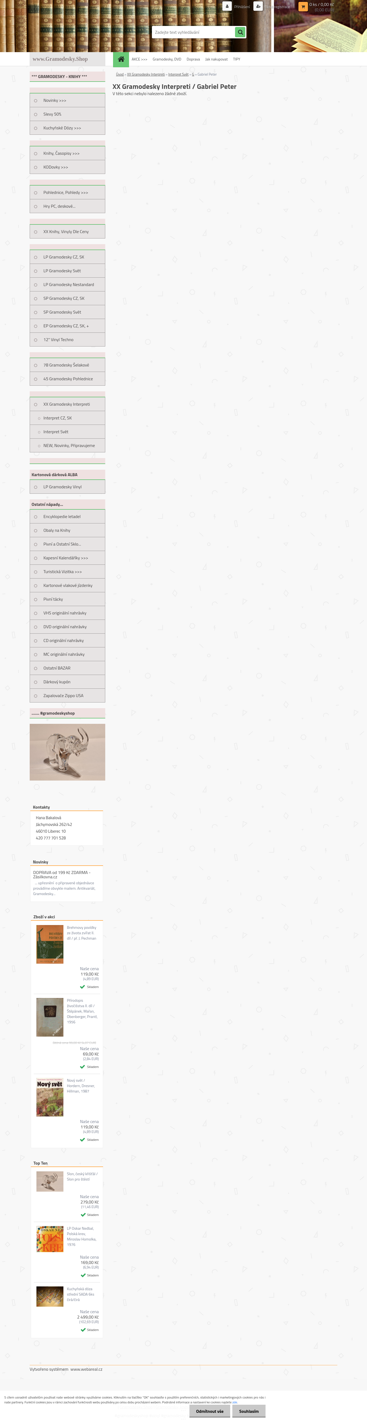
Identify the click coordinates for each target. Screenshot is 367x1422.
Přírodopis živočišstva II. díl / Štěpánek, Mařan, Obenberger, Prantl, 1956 (82, 1011)
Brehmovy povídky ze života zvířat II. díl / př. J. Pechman (81, 933)
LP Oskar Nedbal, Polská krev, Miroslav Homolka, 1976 (81, 1236)
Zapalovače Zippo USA (63, 695)
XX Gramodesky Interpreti (66, 404)
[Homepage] (123, 59)
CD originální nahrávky (63, 640)
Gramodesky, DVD (167, 59)
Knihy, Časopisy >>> (61, 153)
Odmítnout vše (210, 1411)
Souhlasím (249, 1411)
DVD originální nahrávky (65, 626)
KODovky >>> (55, 167)
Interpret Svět (55, 431)
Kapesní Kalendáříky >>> (65, 557)
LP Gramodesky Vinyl (62, 486)
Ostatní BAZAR (56, 668)
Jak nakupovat (216, 59)
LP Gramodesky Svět (62, 270)
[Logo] (67, 32)
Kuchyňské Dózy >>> (62, 128)
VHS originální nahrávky (64, 613)
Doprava (193, 59)
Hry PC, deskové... (59, 206)
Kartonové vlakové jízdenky (68, 585)
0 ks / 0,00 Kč (322, 4)
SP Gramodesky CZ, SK (63, 298)
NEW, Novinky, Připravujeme (69, 445)
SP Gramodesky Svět (62, 312)
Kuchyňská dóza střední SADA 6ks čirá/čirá (80, 1294)
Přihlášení (242, 6)
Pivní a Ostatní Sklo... (62, 544)
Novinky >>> (54, 100)
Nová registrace (277, 6)
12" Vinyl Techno (58, 339)
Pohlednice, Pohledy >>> (65, 192)
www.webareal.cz (86, 1369)
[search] (240, 32)
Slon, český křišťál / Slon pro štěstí (82, 1176)
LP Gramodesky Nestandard (68, 284)
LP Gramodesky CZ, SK (63, 257)
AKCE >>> (139, 59)
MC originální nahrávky (64, 654)
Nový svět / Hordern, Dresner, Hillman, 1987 (81, 1086)
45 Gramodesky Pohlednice (68, 378)
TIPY (236, 59)
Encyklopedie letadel (62, 516)
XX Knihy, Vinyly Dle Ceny (66, 231)
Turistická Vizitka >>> (62, 571)
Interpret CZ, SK (57, 418)
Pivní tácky (53, 599)
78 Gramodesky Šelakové (66, 365)
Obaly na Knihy (56, 530)
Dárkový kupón (56, 681)
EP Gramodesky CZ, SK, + (66, 325)
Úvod (120, 74)
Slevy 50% (52, 114)
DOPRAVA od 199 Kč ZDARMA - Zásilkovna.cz (62, 874)
